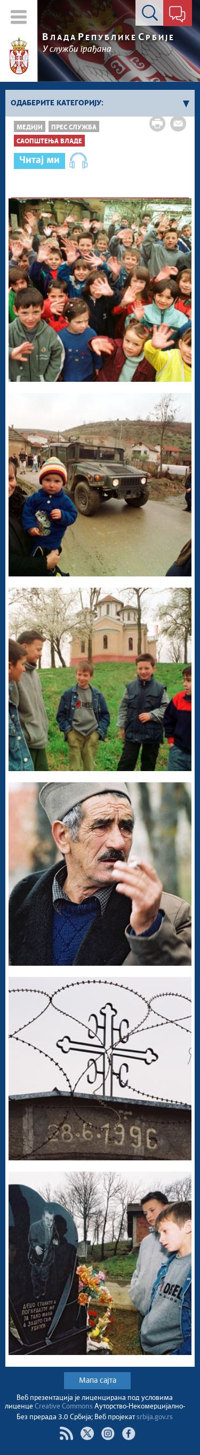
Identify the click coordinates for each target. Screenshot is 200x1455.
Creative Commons (64, 1406)
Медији (30, 127)
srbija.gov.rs (155, 1417)
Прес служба (74, 127)
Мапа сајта (97, 1380)
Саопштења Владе (49, 141)
